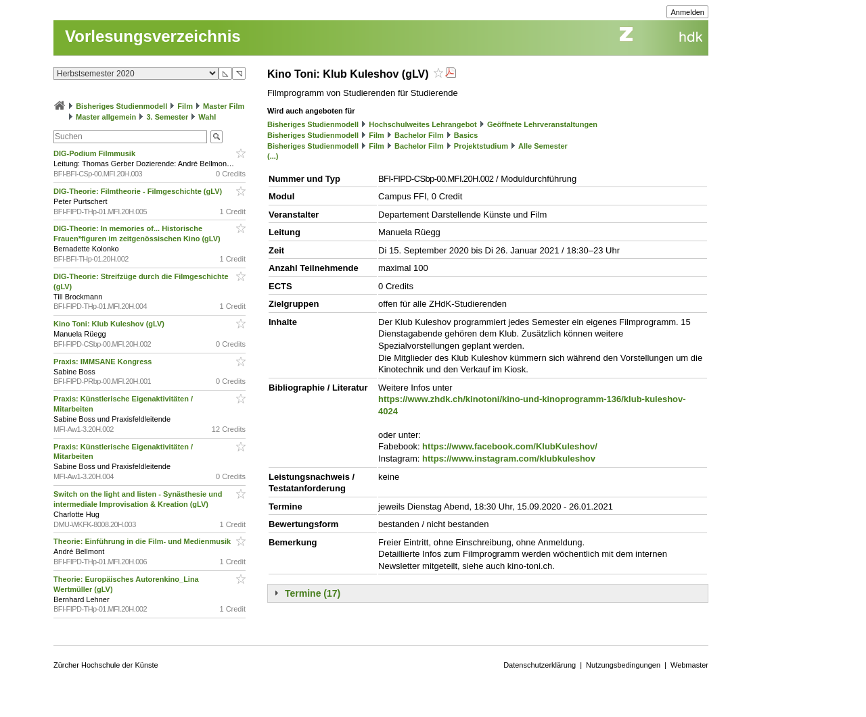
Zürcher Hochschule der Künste (105, 665)
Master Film (223, 106)
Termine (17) (312, 593)
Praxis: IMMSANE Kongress (103, 361)
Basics (466, 135)
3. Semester (167, 117)
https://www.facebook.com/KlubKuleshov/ (509, 446)
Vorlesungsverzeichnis (153, 36)
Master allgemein (106, 117)
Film (185, 106)
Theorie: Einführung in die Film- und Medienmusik (143, 541)
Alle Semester (543, 146)
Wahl (207, 117)
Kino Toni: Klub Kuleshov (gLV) (109, 324)
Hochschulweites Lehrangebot (423, 124)
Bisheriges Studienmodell (121, 106)
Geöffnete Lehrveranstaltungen (542, 124)
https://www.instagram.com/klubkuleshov (508, 458)
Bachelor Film (419, 135)
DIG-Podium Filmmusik (95, 153)
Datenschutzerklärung (539, 665)
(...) (273, 156)
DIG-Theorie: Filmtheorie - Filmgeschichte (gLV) (138, 191)
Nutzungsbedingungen (623, 665)
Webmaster (689, 665)
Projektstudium (481, 146)
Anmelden (687, 12)
